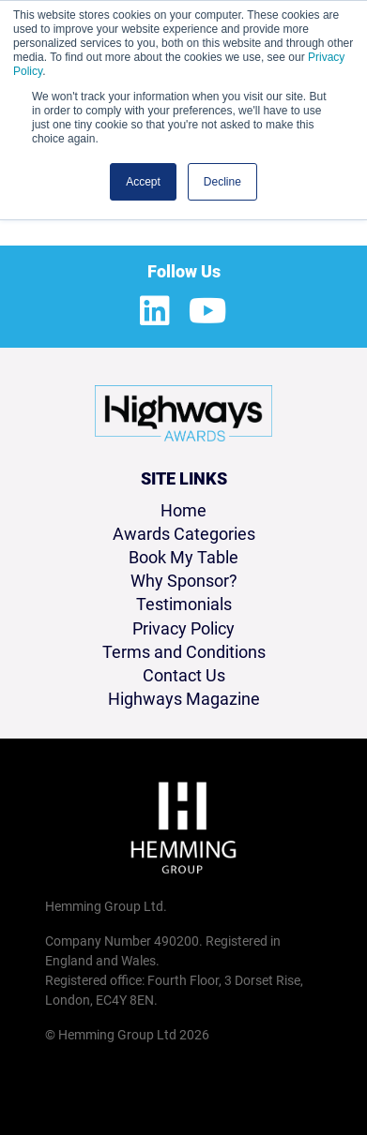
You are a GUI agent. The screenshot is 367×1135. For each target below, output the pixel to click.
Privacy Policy (183, 628)
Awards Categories (184, 534)
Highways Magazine (184, 699)
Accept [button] (143, 181)
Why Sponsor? (183, 580)
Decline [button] (222, 181)
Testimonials (184, 604)
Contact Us (184, 675)
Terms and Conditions (184, 652)
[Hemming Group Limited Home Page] (183, 827)
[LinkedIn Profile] (155, 312)
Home (183, 510)
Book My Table (183, 557)
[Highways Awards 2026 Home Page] (183, 413)
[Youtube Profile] (208, 312)
